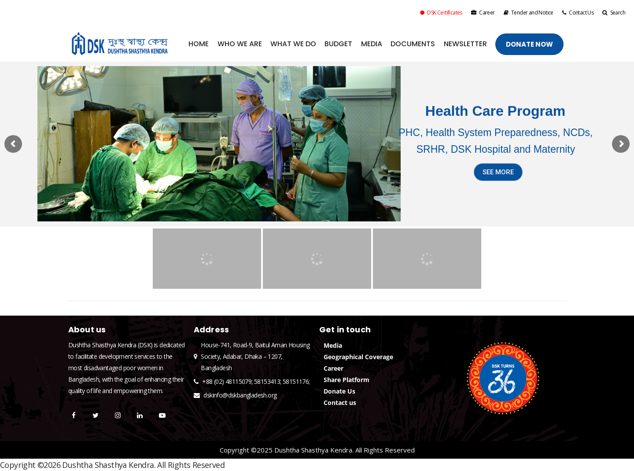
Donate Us (339, 391)
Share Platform (346, 379)
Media (333, 345)
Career (483, 12)
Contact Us (577, 12)
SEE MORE (498, 172)
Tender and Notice (528, 12)
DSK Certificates (441, 12)
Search (613, 12)
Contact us (340, 402)
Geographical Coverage (358, 357)
